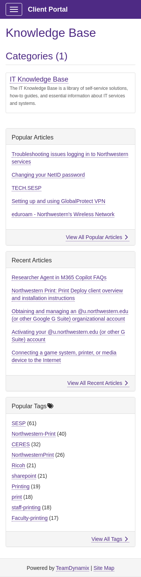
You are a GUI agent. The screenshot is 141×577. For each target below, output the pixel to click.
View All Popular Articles (97, 237)
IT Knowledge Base (39, 79)
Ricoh (18, 465)
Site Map (104, 568)
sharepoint (24, 476)
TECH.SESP (26, 188)
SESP (19, 423)
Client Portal (48, 9)
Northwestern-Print (34, 434)
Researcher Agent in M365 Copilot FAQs (59, 277)
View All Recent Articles (97, 383)
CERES (21, 444)
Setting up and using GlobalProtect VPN (58, 201)
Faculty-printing (30, 518)
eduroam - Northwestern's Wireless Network (63, 214)
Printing (20, 486)
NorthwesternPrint (33, 455)
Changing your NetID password (48, 175)
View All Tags (109, 539)
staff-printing (26, 507)
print (17, 497)
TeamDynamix (72, 568)
